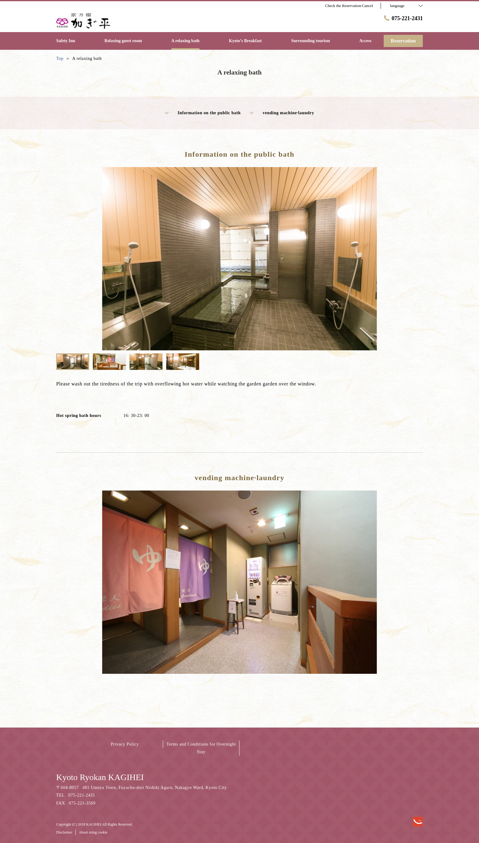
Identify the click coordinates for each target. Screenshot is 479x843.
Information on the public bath (203, 113)
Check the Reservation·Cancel (349, 5)
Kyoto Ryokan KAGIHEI (100, 777)
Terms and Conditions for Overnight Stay (201, 748)
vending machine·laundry (282, 113)
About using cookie (93, 832)
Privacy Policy (125, 744)
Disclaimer (64, 832)
